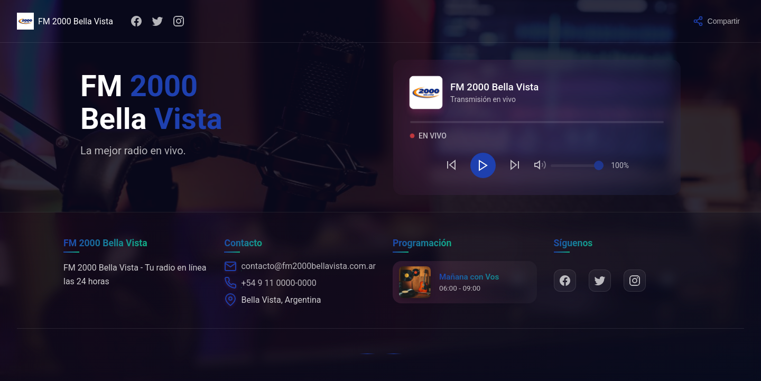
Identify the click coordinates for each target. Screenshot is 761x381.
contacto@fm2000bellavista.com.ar (308, 266)
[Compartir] (716, 21)
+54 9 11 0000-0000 (278, 283)
